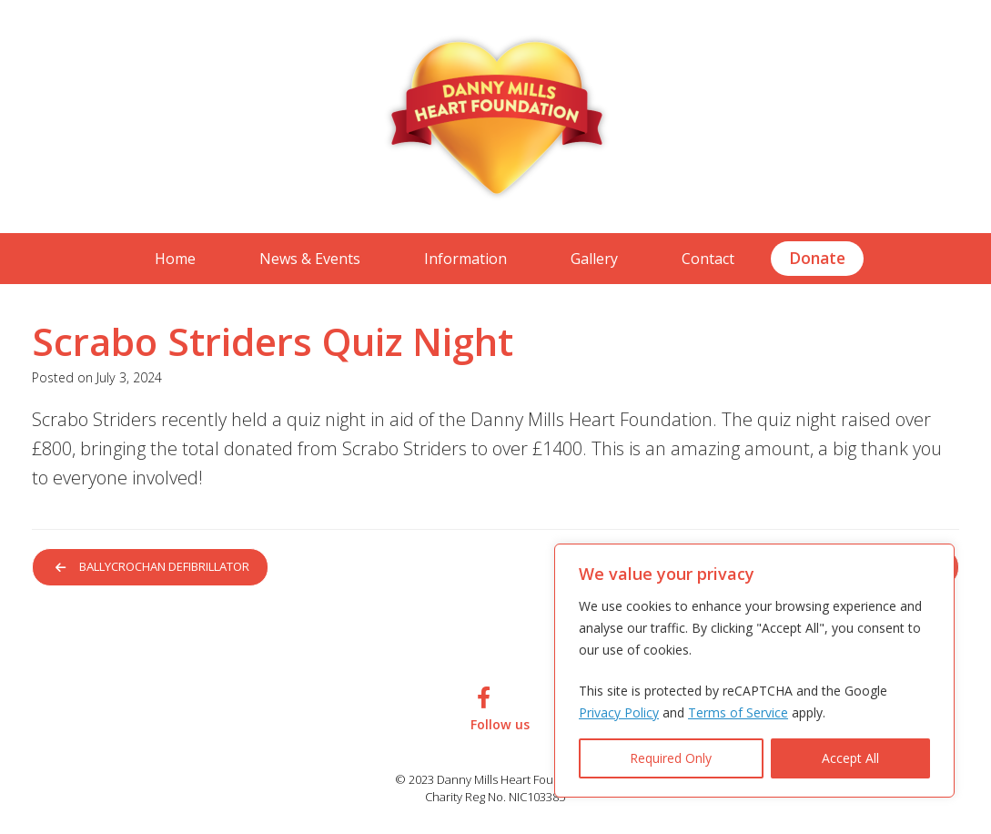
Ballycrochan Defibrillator (156, 567)
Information (465, 259)
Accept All (850, 758)
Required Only (671, 758)
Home (175, 259)
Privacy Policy (619, 712)
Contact (708, 259)
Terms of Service (738, 712)
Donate (817, 258)
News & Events (309, 259)
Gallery (594, 259)
